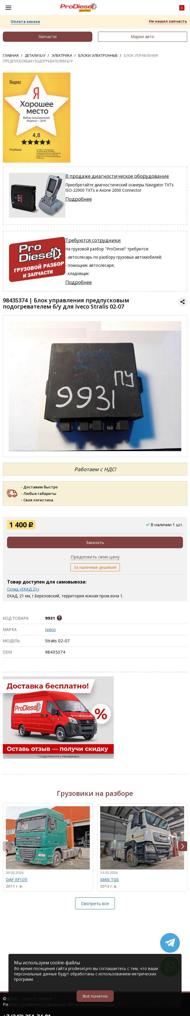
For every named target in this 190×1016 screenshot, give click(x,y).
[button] (182, 846)
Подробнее (78, 199)
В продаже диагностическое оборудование (117, 176)
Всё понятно (95, 996)
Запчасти (47, 36)
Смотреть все (95, 903)
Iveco (50, 629)
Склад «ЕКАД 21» (23, 589)
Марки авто (142, 36)
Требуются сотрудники (93, 240)
